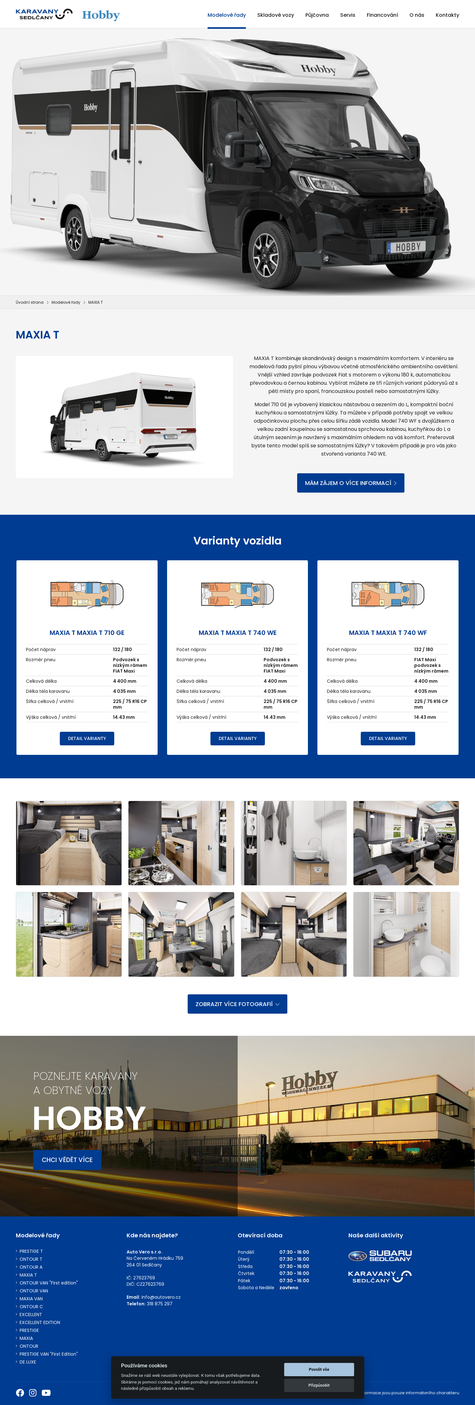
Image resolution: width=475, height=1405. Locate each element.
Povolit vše (319, 1369)
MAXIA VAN (31, 1299)
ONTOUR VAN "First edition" (49, 1283)
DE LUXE (28, 1362)
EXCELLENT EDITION (40, 1322)
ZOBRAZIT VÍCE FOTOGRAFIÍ (237, 1004)
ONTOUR (29, 1346)
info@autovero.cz (161, 1297)
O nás (416, 15)
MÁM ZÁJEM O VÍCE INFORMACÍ (351, 483)
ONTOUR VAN (34, 1291)
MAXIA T (28, 1275)
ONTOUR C (31, 1306)
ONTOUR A (31, 1267)
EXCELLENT (31, 1314)
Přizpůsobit (318, 1385)
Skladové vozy (275, 15)
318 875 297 (159, 1304)
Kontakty (447, 15)
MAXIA (26, 1338)
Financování (382, 15)
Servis (347, 15)
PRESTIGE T (31, 1251)
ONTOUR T (31, 1259)
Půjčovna (317, 15)
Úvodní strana (30, 302)
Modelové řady (227, 15)
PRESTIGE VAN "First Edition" (49, 1354)
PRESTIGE (29, 1330)
